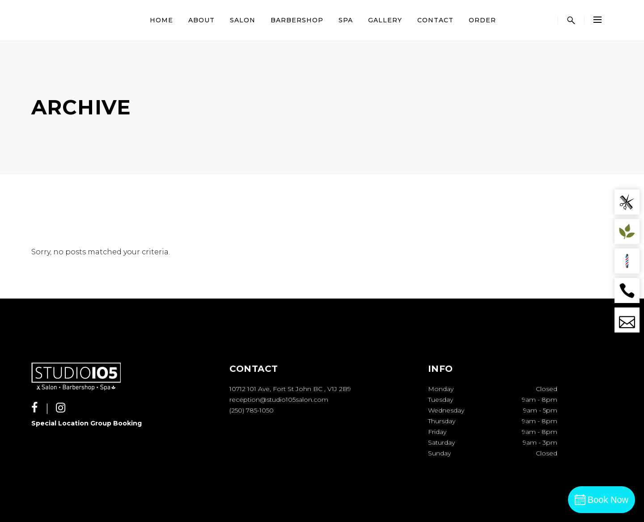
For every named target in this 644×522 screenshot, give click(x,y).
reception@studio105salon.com (278, 400)
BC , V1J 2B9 (332, 389)
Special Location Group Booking (86, 423)
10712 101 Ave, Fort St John (270, 389)
